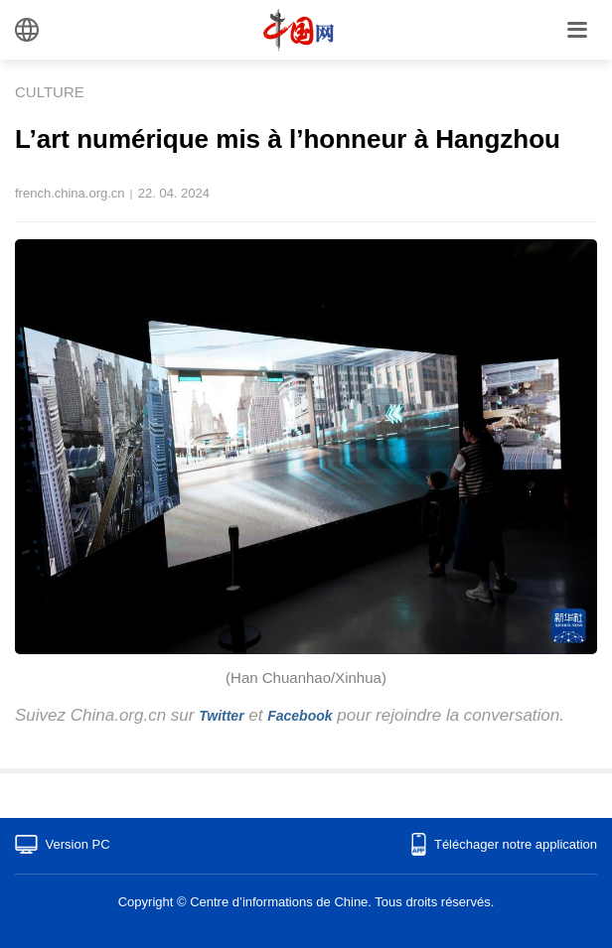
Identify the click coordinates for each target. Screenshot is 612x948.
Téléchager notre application (515, 844)
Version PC (78, 844)
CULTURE (49, 91)
